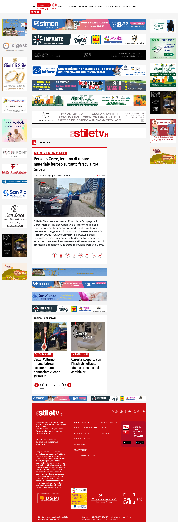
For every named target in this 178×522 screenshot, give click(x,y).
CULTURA (109, 6)
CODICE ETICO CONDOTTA (85, 428)
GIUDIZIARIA (72, 6)
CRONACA (61, 6)
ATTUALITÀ (83, 6)
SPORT (135, 6)
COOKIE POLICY (108, 433)
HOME (33, 6)
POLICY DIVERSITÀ (82, 439)
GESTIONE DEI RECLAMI (84, 455)
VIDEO (35, 12)
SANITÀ (101, 6)
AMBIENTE (126, 6)
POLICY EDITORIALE (83, 422)
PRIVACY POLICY (81, 433)
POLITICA (92, 6)
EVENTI (117, 6)
